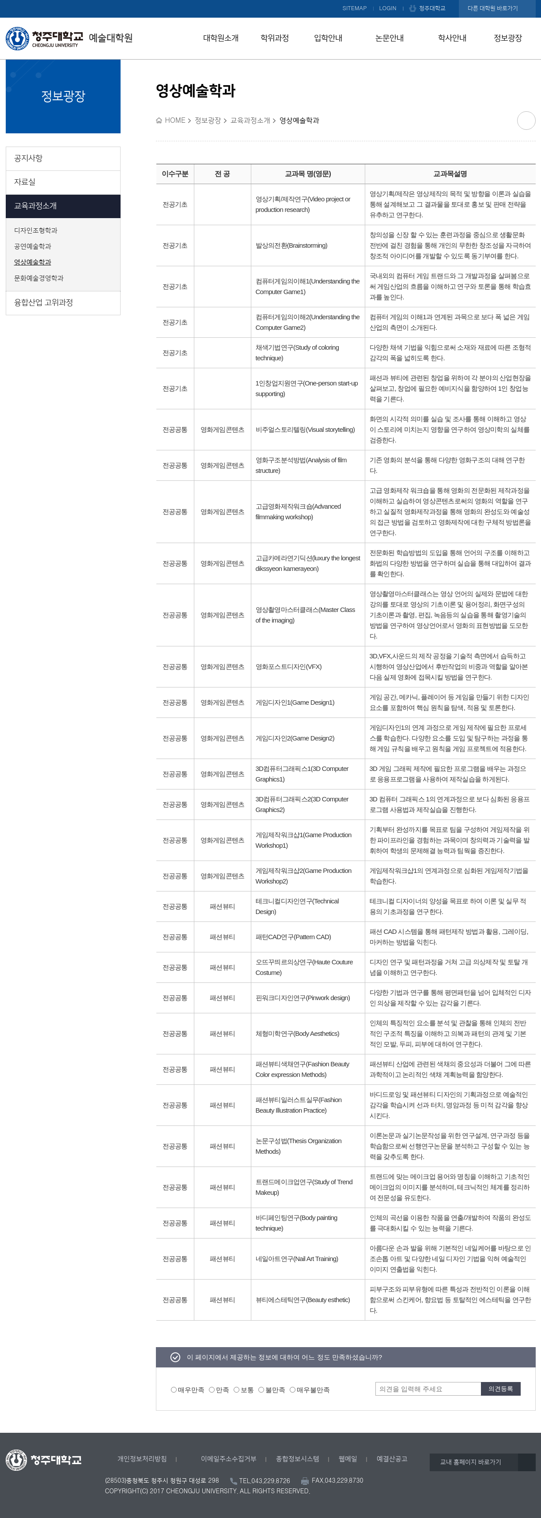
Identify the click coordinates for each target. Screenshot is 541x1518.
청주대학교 (432, 8)
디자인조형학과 (35, 230)
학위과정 (275, 38)
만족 (222, 1389)
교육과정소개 (35, 206)
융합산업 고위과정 (43, 302)
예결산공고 (392, 1459)
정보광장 (508, 38)
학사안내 (452, 38)
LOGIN (388, 8)
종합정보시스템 (297, 1459)
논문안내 (389, 38)
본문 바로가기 (270, 0)
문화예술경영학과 (39, 278)
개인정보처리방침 (142, 1459)
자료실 (24, 182)
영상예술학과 (32, 262)
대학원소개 (220, 38)
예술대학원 (69, 38)
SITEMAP (355, 8)
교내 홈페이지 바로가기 (470, 1462)
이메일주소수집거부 (229, 1459)
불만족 (275, 1389)
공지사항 (28, 158)
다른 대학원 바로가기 (493, 8)
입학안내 (328, 38)
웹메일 (348, 1459)
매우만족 (191, 1389)
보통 (247, 1389)
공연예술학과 (32, 246)
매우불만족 (313, 1389)
